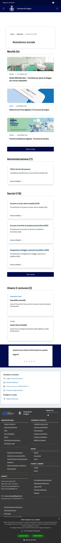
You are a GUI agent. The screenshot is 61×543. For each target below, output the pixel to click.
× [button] (59, 519)
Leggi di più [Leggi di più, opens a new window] (48, 527)
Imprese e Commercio (40, 434)
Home (12, 34)
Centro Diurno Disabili (18, 325)
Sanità (20, 296)
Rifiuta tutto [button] (37, 536)
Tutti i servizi (31, 274)
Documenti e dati (9, 443)
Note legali (7, 514)
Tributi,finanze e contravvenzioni (17, 459)
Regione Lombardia (8, 2)
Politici (6, 437)
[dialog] (30, 530)
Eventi (36, 471)
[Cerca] (57, 9)
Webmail (36, 493)
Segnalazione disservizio (41, 483)
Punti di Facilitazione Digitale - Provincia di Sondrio (29, 138)
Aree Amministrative (10, 427)
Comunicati (37, 456)
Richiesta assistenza (40, 490)
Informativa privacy (10, 510)
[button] (30, 540)
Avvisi (11, 106)
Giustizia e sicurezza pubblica (16, 456)
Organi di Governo (9, 424)
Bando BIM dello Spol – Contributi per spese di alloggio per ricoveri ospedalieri (30, 79)
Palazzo (12, 321)
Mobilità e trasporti (40, 440)
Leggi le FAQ (38, 486)
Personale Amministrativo (12, 440)
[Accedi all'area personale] (53, 2)
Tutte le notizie (30, 149)
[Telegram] (48, 415)
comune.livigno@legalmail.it (13, 496)
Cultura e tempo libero (41, 427)
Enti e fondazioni (9, 434)
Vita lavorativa (38, 430)
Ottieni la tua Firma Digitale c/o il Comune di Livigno (29, 109)
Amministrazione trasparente (13, 507)
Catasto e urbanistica (40, 437)
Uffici (5, 430)
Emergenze (13, 296)
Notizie (11, 74)
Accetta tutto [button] (23, 536)
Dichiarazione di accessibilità (13, 517)
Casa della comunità (17, 300)
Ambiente (10, 462)
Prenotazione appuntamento (42, 480)
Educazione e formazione (15, 452)
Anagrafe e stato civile (41, 424)
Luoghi (36, 468)
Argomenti (20, 34)
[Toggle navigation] (4, 8)
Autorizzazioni (11, 469)
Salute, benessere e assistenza (16, 465)
